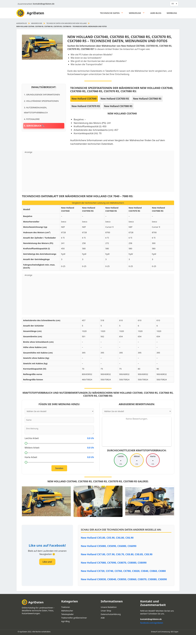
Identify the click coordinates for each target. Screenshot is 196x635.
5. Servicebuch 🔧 (34, 125)
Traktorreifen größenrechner (74, 617)
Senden (59, 468)
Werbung (172, 13)
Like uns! (47, 561)
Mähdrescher (36, 23)
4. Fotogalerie (32, 119)
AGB (103, 617)
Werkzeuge (138, 13)
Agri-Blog (155, 13)
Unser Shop (106, 610)
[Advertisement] (98, 173)
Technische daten (113, 13)
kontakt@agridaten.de (43, 3)
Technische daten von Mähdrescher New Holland (66, 23)
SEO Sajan (174, 632)
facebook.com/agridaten (151, 623)
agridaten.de (21, 23)
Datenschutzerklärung (111, 614)
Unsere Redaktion (109, 607)
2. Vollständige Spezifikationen (41, 101)
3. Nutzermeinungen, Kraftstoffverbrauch (36, 110)
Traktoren (65, 607)
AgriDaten (35, 13)
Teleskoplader (67, 614)
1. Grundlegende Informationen (42, 94)
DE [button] (172, 3)
